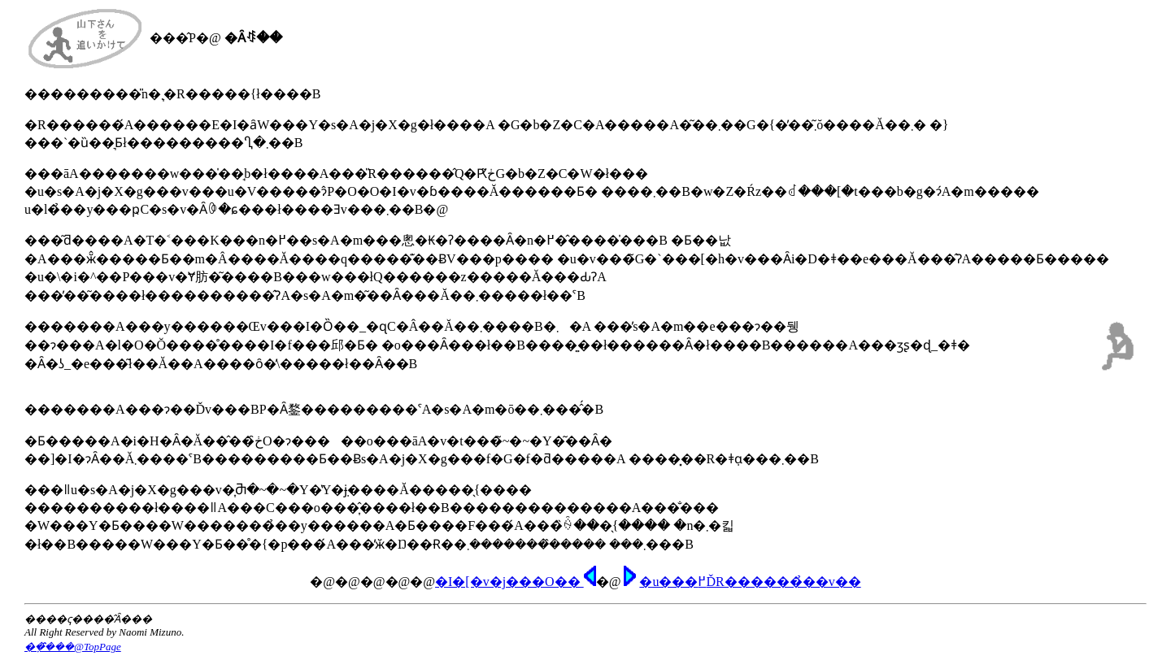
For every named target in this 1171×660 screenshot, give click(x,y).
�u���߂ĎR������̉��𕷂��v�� (749, 581)
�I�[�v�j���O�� (515, 581)
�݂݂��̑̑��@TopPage (72, 646)
